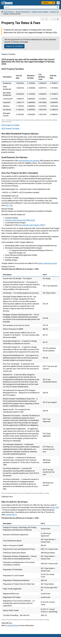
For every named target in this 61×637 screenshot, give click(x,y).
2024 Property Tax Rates (10, 125)
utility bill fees (13, 625)
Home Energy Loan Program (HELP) (32, 225)
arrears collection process (47, 263)
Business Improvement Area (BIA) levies (20, 220)
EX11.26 (9, 205)
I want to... (46, 3)
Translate (53, 19)
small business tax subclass (28, 160)
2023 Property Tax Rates (10, 128)
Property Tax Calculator (14, 46)
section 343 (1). (11, 514)
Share (45, 19)
